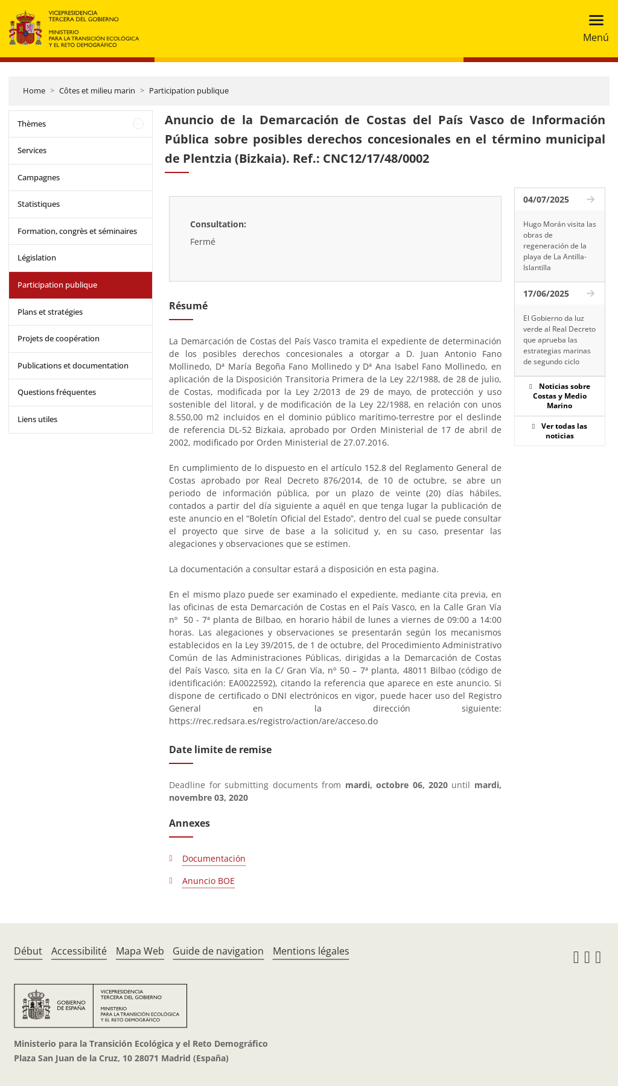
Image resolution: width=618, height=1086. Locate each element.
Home (34, 90)
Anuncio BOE (208, 880)
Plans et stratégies (50, 311)
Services (32, 150)
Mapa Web (140, 951)
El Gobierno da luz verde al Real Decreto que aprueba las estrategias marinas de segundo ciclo (559, 340)
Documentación (214, 858)
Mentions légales (311, 951)
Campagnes (39, 177)
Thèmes (32, 123)
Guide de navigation (218, 951)
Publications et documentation (73, 365)
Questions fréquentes (57, 392)
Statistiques (39, 203)
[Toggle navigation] (592, 28)
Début (28, 951)
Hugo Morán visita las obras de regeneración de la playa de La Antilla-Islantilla (559, 246)
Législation (37, 257)
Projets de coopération (59, 338)
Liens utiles (37, 419)
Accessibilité (79, 951)
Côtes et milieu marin (97, 90)
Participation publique (189, 90)
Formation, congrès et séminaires (77, 231)
